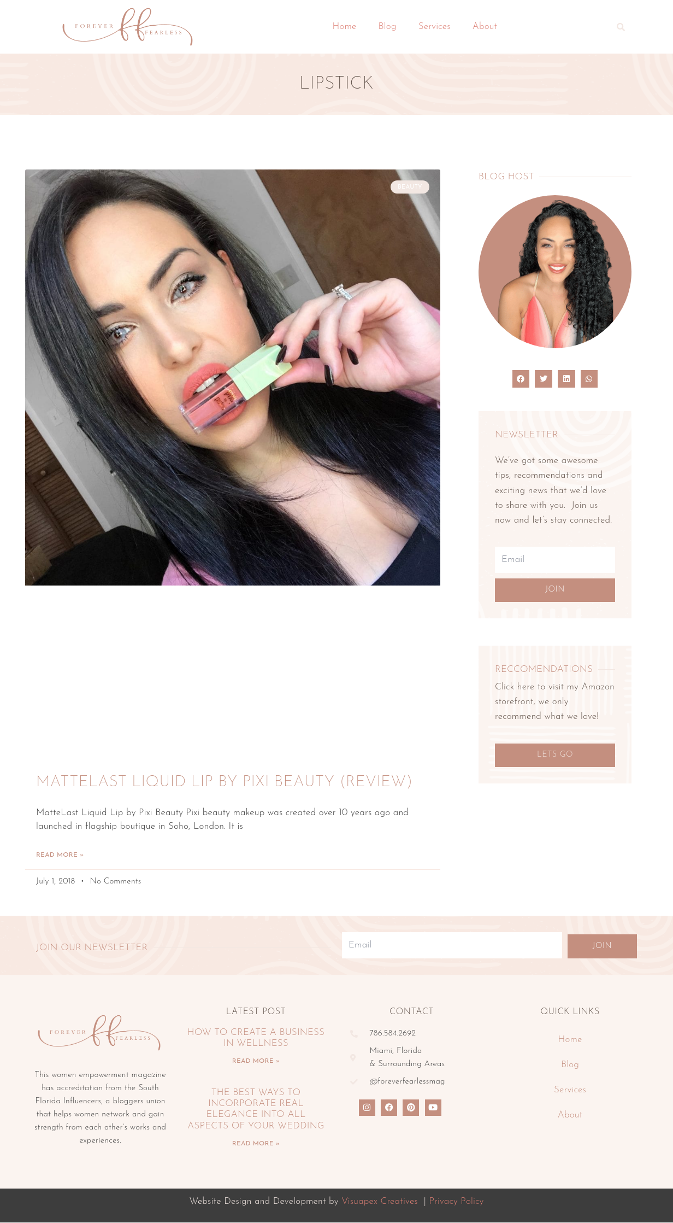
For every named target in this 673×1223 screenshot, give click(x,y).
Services (434, 26)
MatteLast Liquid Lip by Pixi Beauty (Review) (224, 782)
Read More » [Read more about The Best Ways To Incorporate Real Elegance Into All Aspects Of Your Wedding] (256, 1144)
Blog (388, 26)
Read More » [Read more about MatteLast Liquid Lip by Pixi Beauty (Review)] (60, 855)
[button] (621, 27)
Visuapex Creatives (380, 1202)
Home (345, 26)
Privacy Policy (456, 1202)
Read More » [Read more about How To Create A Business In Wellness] (256, 1061)
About (485, 26)
